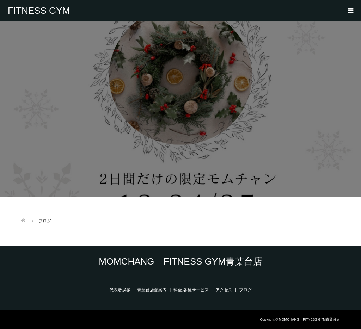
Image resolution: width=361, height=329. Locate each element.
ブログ (245, 289)
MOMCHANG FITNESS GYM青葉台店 (40, 10)
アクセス (223, 289)
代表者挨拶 (119, 289)
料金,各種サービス (190, 289)
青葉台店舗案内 (152, 289)
